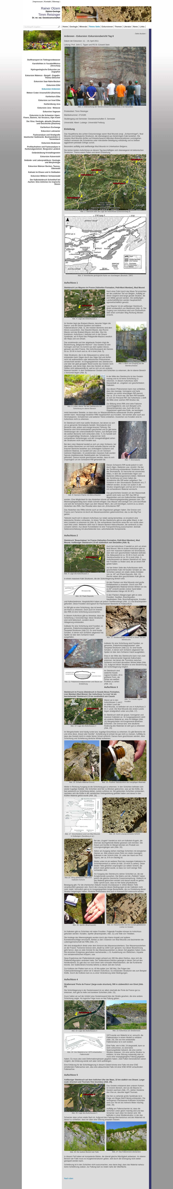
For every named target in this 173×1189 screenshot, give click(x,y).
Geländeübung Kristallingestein (46, 153)
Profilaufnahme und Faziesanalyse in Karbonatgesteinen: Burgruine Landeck (42, 148)
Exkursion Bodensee (51, 143)
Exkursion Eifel (53, 85)
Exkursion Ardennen (51, 89)
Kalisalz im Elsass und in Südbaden (44, 172)
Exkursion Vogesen (51, 112)
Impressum (38, 2)
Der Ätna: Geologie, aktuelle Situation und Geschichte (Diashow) (43, 122)
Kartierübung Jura (52, 104)
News (135, 27)
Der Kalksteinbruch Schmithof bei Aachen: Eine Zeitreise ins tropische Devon (44, 182)
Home (65, 27)
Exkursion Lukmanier (50, 131)
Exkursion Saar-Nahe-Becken (47, 81)
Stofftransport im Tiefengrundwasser (43, 60)
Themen (118, 27)
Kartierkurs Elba (53, 96)
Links (142, 27)
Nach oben (68, 1178)
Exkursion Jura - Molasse (49, 108)
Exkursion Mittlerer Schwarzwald (45, 176)
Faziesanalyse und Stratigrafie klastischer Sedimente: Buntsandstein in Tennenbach (42, 137)
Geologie (74, 27)
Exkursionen (107, 27)
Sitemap (55, 2)
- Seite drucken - (140, 34)
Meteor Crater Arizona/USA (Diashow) (43, 93)
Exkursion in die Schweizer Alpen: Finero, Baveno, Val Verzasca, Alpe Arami (41, 116)
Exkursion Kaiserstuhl (50, 156)
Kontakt (47, 2)
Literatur (127, 27)
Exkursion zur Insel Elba (49, 100)
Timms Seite (94, 27)
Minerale (83, 27)
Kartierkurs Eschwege (50, 127)
